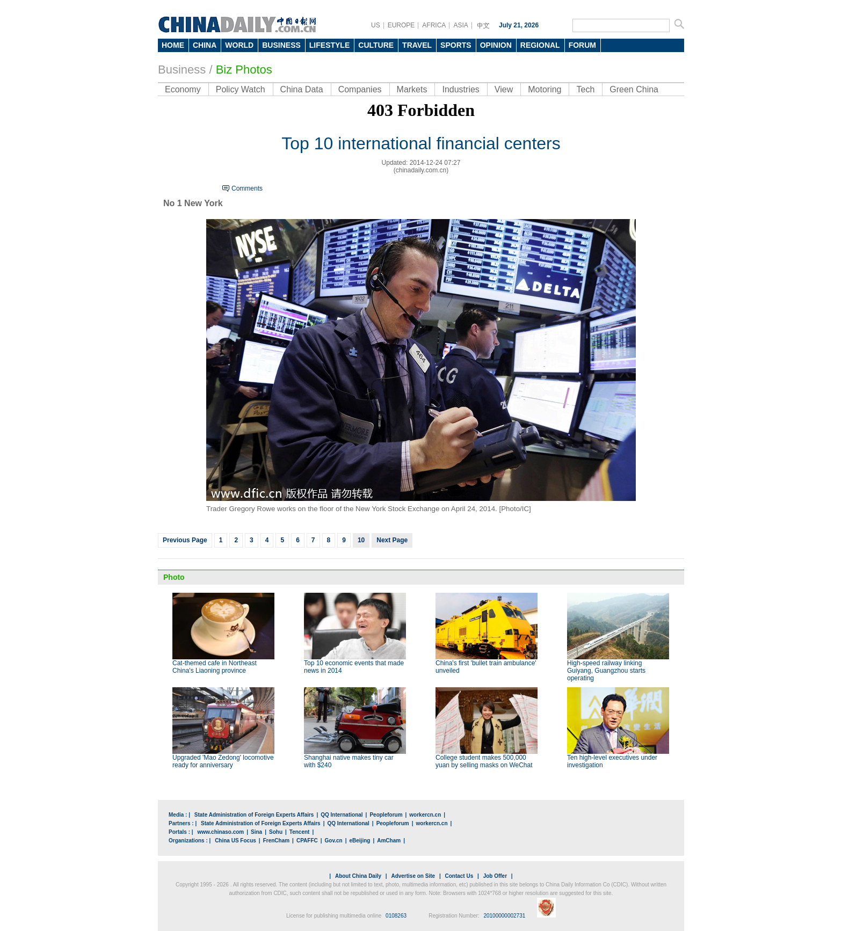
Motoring (544, 89)
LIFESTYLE (329, 45)
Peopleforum (385, 815)
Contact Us (459, 876)
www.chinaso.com (220, 832)
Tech (585, 89)
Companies (360, 89)
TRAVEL (417, 45)
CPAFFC (307, 840)
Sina (256, 832)
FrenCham (276, 840)
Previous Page (185, 540)
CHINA (204, 45)
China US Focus (235, 840)
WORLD (239, 45)
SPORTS (455, 45)
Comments (247, 188)
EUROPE (401, 25)
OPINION (496, 45)
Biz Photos (244, 69)
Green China (633, 89)
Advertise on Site (413, 876)
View (504, 89)
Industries (460, 89)
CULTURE (376, 45)
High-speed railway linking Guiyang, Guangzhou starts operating (606, 670)
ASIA (460, 25)
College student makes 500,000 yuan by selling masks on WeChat (484, 761)
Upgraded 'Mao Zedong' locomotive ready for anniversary (223, 761)
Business (182, 69)
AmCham (389, 840)
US (375, 25)
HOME (173, 45)
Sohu (275, 832)
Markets (412, 89)
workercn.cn (425, 815)
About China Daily (358, 876)
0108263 (396, 916)
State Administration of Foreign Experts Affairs (254, 815)
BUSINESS (281, 45)
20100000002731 (504, 916)
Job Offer (495, 876)
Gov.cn (334, 840)
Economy (183, 89)
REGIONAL (540, 45)
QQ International (341, 815)
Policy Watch (240, 89)
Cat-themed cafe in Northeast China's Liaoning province (214, 666)
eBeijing (360, 840)
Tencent (299, 832)
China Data (301, 89)
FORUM (582, 45)
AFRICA (434, 25)
